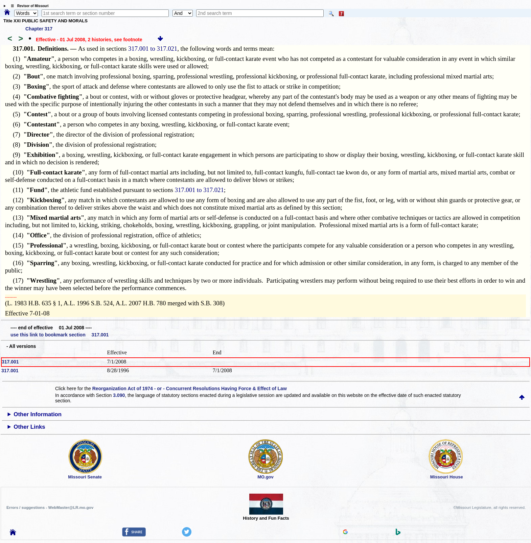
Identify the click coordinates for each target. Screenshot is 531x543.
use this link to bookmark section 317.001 (59, 334)
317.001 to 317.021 (152, 48)
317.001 (10, 361)
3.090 (119, 395)
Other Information (38, 414)
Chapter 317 (38, 28)
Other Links (29, 427)
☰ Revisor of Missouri (28, 6)
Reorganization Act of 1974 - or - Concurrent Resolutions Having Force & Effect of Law (189, 388)
